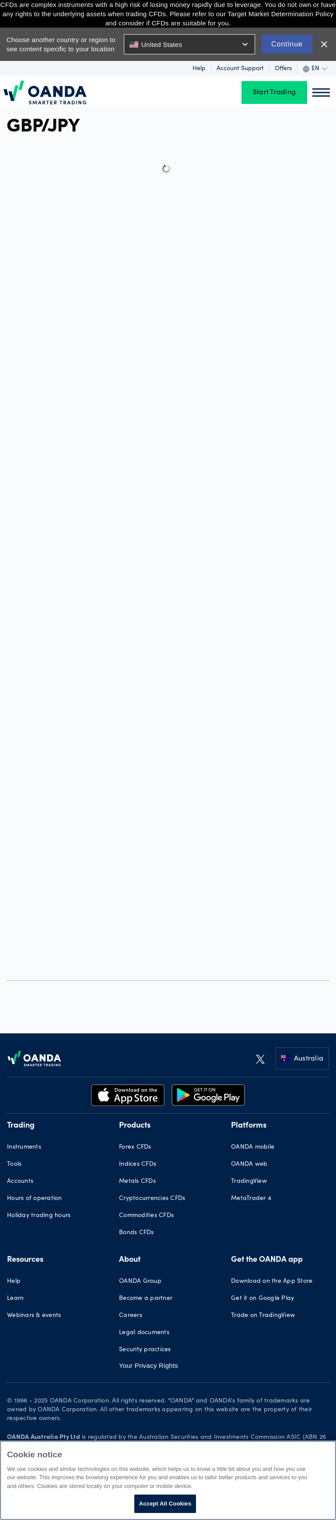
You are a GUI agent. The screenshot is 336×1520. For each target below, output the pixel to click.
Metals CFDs (137, 1181)
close (324, 44)
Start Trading (274, 92)
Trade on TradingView (263, 1316)
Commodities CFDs (146, 1216)
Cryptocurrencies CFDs (152, 1199)
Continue (287, 44)
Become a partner (145, 1299)
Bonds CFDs (136, 1233)
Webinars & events (34, 1316)
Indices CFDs (137, 1164)
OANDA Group (140, 1281)
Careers (130, 1316)
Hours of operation (34, 1199)
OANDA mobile (252, 1147)
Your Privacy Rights (148, 1365)
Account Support (240, 69)
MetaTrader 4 (251, 1199)
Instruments (24, 1147)
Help (199, 69)
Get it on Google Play (262, 1299)
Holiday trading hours (38, 1216)
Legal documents (144, 1333)
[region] (168, 1480)
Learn (15, 1299)
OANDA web (249, 1164)
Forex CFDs (135, 1147)
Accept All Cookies (165, 1503)
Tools (14, 1164)
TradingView (249, 1181)
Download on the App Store (271, 1281)
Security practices (145, 1350)
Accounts (20, 1181)
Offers (283, 69)
